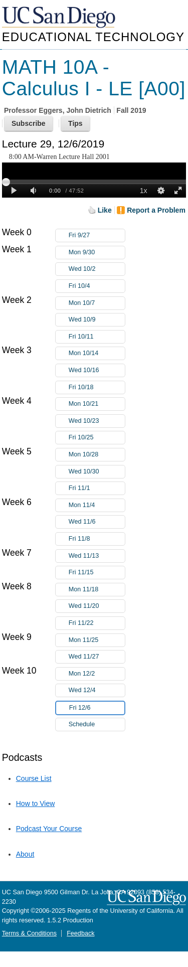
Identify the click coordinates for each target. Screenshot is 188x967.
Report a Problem (156, 210)
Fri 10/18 (97, 387)
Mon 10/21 (97, 404)
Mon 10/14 (97, 353)
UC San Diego (59, 18)
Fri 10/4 (97, 286)
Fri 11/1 (97, 488)
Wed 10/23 (97, 421)
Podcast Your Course (49, 829)
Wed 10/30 (97, 471)
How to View (35, 803)
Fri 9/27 (97, 235)
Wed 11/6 (97, 522)
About (25, 854)
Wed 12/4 (97, 690)
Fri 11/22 (97, 623)
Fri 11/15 (97, 572)
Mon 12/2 (97, 674)
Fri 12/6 (96, 708)
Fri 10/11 (97, 337)
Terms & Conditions (29, 933)
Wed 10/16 (97, 370)
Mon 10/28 (97, 454)
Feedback (80, 933)
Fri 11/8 (97, 539)
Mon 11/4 (97, 505)
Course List (34, 778)
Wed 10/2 (97, 269)
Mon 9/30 (97, 252)
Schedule (82, 724)
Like (105, 210)
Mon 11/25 (97, 640)
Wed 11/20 (97, 606)
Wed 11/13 (97, 556)
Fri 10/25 (97, 437)
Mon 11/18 (97, 589)
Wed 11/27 (97, 657)
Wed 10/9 (97, 319)
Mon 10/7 (97, 303)
